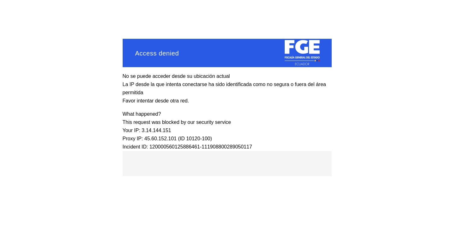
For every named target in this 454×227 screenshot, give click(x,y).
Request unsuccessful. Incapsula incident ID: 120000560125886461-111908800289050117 (227, 113)
